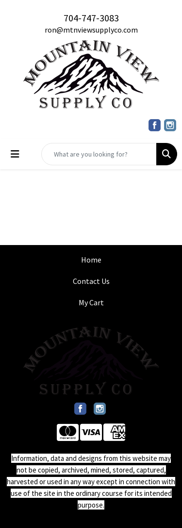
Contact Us (91, 281)
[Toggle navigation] (15, 154)
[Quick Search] (99, 154)
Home (91, 259)
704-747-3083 (91, 18)
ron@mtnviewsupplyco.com (91, 30)
